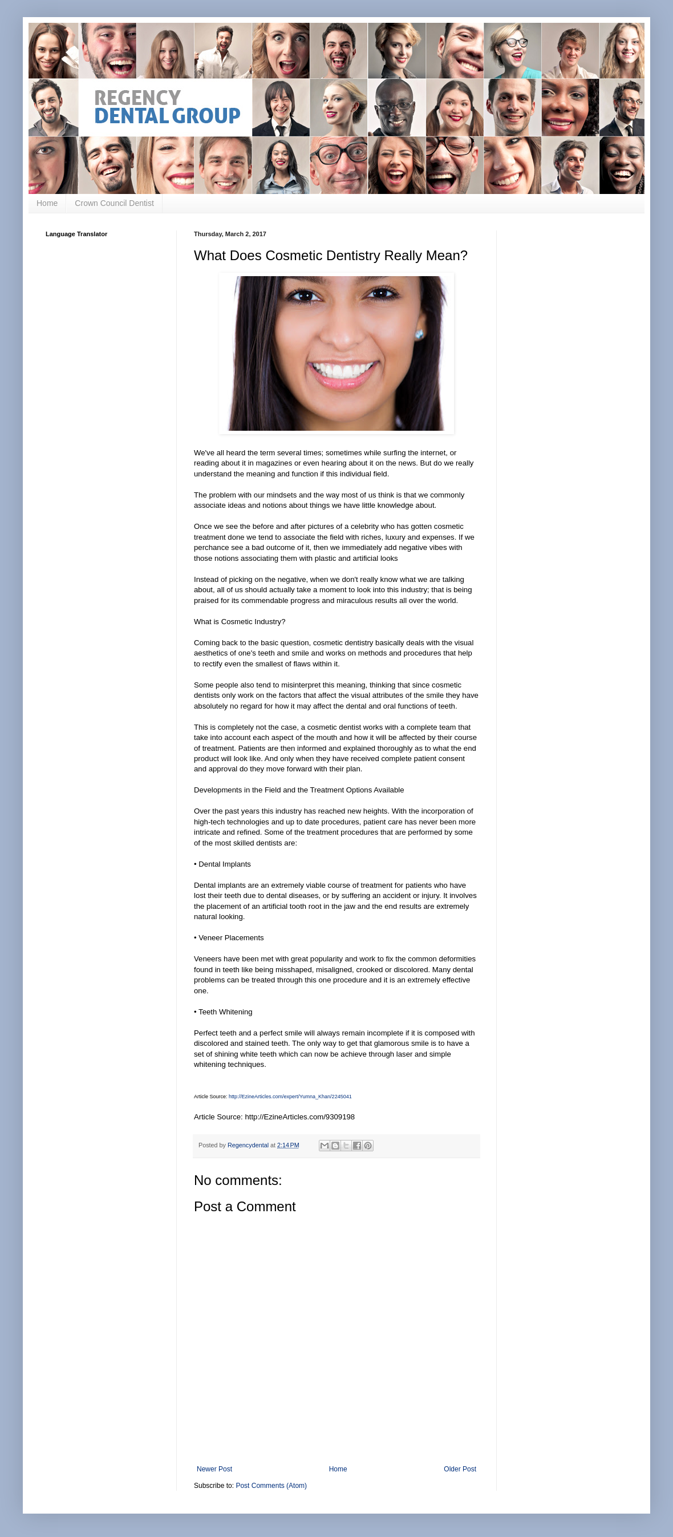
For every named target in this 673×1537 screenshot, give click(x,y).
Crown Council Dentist (114, 203)
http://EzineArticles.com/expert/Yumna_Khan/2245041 (290, 1096)
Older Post (460, 1469)
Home (47, 203)
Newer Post (214, 1469)
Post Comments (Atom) (271, 1486)
